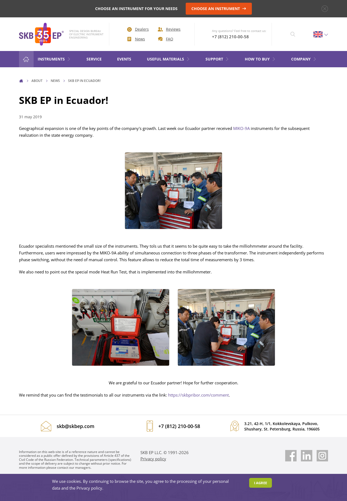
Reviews (169, 29)
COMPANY (304, 59)
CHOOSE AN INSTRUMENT (218, 8)
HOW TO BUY (260, 59)
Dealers (138, 29)
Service (94, 59)
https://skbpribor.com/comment (198, 395)
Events (124, 59)
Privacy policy (153, 458)
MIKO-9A (241, 128)
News (136, 39)
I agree (260, 482)
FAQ (165, 39)
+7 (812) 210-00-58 (230, 36)
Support (217, 59)
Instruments (54, 59)
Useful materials (168, 59)
